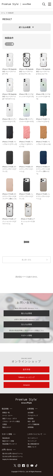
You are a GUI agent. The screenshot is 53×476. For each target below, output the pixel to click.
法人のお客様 (26, 324)
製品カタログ (6, 427)
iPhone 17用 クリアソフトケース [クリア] (9, 120)
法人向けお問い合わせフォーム (12, 456)
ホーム (3, 13)
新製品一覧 (6, 412)
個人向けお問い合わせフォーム (12, 453)
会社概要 (30, 412)
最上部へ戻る (26, 260)
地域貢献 (30, 418)
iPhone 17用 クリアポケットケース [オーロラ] (43, 96)
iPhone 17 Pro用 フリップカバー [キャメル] (43, 143)
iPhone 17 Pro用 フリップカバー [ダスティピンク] (26, 144)
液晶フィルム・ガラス (9, 418)
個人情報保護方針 (33, 444)
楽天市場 (26, 369)
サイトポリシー (33, 438)
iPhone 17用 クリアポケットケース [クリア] (26, 95)
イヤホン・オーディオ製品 (11, 421)
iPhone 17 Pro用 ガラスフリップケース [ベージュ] (26, 169)
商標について (32, 447)
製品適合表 (6, 438)
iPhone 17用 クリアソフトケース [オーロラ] (26, 120)
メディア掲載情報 (33, 424)
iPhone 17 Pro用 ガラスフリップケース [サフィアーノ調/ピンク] (9, 196)
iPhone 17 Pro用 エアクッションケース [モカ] (28, 221)
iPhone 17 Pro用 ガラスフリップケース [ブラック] (9, 169)
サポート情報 (26, 335)
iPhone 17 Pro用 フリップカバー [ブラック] (9, 143)
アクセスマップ (33, 415)
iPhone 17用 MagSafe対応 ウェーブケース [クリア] (9, 71)
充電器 (4, 424)
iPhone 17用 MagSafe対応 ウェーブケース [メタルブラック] (26, 71)
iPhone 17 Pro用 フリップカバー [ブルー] (43, 120)
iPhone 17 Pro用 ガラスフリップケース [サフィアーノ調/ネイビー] (43, 170)
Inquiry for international (9, 459)
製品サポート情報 (8, 441)
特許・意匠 (31, 421)
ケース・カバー (7, 415)
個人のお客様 (26, 313)
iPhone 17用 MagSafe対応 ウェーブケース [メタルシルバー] (43, 71)
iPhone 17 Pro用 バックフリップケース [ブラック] (26, 196)
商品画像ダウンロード (9, 444)
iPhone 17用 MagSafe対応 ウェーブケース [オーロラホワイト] (9, 96)
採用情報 (30, 427)
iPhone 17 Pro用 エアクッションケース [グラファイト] (9, 221)
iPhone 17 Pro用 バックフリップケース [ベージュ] (43, 196)
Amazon (26, 385)
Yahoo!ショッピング (26, 377)
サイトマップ (32, 441)
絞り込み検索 (24, 27)
